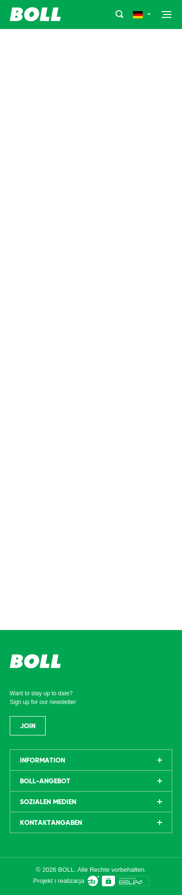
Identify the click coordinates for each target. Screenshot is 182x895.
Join (27, 725)
